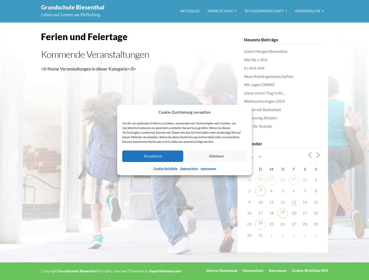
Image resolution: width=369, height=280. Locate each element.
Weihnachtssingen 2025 (264, 101)
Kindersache (308, 11)
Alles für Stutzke (258, 126)
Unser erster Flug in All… (264, 93)
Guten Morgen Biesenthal (266, 51)
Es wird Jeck (254, 68)
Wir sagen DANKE (259, 84)
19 (282, 211)
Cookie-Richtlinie (165, 168)
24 (260, 178)
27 (294, 178)
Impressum (208, 168)
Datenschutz (189, 168)
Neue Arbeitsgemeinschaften (268, 76)
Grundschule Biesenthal (73, 7)
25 (271, 178)
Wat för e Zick (256, 59)
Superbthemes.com (165, 271)
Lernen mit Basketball (262, 109)
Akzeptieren (152, 156)
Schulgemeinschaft (264, 11)
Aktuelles (189, 11)
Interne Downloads (222, 270)
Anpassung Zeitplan (260, 117)
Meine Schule (220, 11)
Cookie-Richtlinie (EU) (310, 270)
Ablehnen (216, 156)
